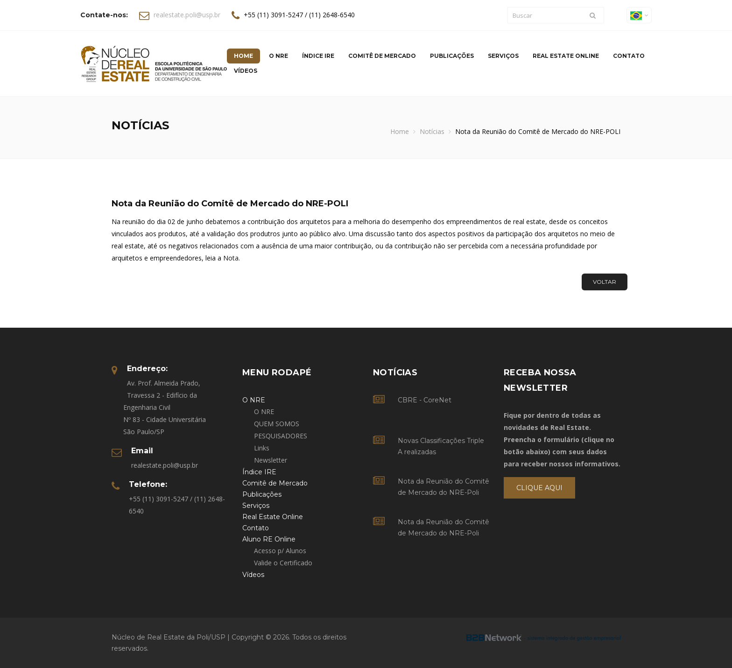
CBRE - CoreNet (424, 400)
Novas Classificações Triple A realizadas (441, 446)
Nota (231, 257)
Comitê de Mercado (382, 55)
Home (399, 131)
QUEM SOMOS (276, 423)
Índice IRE (318, 55)
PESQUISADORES (280, 435)
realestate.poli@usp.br (187, 14)
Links (261, 447)
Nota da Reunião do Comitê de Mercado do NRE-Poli (443, 487)
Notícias (432, 131)
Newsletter (270, 460)
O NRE (264, 411)
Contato (629, 55)
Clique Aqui (539, 488)
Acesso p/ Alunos (280, 550)
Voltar (604, 281)
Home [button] (243, 55)
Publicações (452, 55)
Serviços (503, 55)
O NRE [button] (278, 55)
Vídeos (245, 70)
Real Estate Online (566, 55)
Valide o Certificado (283, 562)
